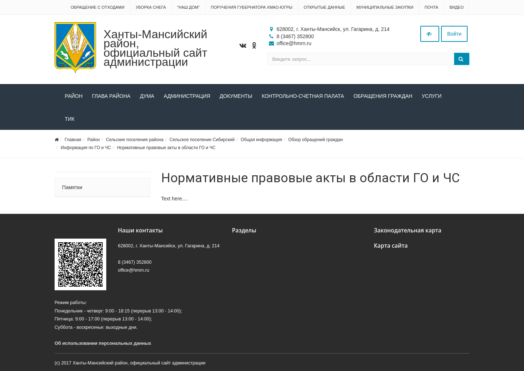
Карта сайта (391, 246)
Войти (454, 34)
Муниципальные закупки (384, 7)
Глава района (111, 96)
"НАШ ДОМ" (188, 7)
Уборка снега (151, 7)
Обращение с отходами (97, 7)
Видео (456, 7)
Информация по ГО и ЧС (86, 147)
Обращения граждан (382, 96)
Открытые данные (324, 7)
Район (74, 96)
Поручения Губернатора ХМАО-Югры (252, 7)
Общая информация (261, 139)
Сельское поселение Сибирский (202, 139)
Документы (236, 96)
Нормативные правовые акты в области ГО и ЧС (166, 147)
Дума (147, 96)
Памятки (72, 187)
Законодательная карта (408, 230)
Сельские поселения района (134, 139)
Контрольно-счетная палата (303, 96)
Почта (431, 7)
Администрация (187, 96)
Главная (73, 139)
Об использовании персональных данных (103, 343)
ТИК (70, 119)
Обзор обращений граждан (315, 139)
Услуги (431, 96)
